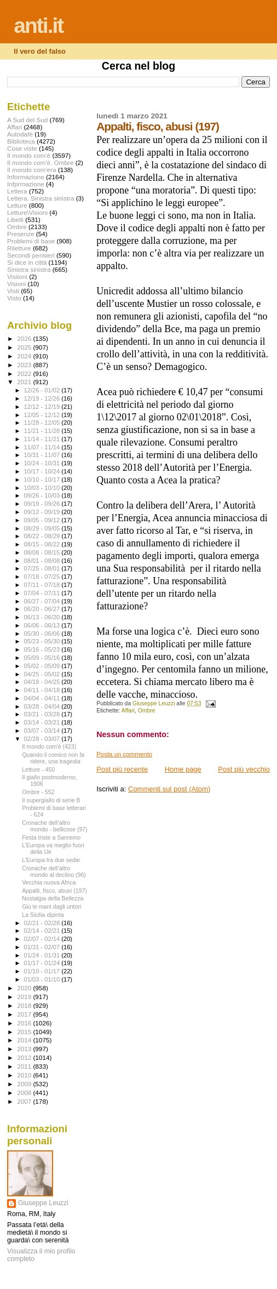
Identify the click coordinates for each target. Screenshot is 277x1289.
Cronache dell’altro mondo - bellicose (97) (55, 825)
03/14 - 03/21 (43, 722)
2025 (25, 347)
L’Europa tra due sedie (51, 860)
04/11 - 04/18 (43, 690)
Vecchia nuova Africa (49, 882)
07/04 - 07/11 (43, 593)
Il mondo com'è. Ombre (40, 162)
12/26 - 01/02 (43, 390)
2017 (25, 1014)
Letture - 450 (38, 769)
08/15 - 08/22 (43, 544)
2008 (25, 1092)
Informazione (25, 176)
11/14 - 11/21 (43, 439)
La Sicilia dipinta (43, 914)
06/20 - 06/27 (43, 609)
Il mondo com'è (28, 155)
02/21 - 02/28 (43, 923)
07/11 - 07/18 (43, 584)
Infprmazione (25, 183)
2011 (25, 1066)
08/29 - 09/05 (43, 528)
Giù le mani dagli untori (51, 906)
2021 (25, 381)
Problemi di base (31, 240)
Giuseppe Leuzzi (43, 1203)
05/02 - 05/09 (43, 666)
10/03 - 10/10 (43, 487)
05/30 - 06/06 (43, 633)
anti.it (38, 25)
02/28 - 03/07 (43, 738)
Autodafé (20, 134)
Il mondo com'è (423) (49, 746)
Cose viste (22, 148)
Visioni (16, 283)
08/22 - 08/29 (43, 536)
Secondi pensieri (31, 255)
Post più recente (122, 769)
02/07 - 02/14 (43, 939)
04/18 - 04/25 (43, 681)
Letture (17, 205)
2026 (25, 338)
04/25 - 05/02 (43, 674)
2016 (25, 1022)
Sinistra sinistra (28, 269)
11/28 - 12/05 (43, 422)
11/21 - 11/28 (43, 430)
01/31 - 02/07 (43, 947)
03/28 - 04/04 (43, 706)
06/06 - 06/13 (43, 625)
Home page (183, 769)
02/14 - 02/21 (43, 930)
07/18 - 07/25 (43, 576)
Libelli (15, 219)
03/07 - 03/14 (43, 730)
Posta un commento (124, 754)
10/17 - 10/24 (43, 471)
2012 (25, 1057)
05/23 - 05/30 (43, 641)
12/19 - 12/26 (43, 398)
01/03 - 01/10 (43, 979)
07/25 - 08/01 (43, 568)
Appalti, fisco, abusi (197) (54, 890)
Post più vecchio (244, 769)
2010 (25, 1075)
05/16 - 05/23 (43, 649)
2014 (25, 1039)
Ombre (146, 711)
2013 (25, 1048)
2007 (25, 1101)
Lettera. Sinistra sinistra (40, 198)
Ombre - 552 (38, 792)
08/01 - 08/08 (43, 560)
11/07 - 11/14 (43, 447)
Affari (128, 711)
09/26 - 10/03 (43, 495)
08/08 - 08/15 (43, 552)
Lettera (17, 191)
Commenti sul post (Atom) (169, 789)
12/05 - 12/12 (43, 415)
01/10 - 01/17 (43, 971)
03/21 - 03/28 (43, 714)
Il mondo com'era (31, 169)
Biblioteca (21, 141)
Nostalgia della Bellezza (52, 898)
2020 (25, 987)
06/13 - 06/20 (43, 617)
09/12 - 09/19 (43, 512)
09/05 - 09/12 (43, 520)
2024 (25, 356)
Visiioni (17, 276)
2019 (25, 996)
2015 (25, 1031)
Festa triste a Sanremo (51, 837)
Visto (14, 297)
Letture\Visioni (27, 212)
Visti (13, 290)
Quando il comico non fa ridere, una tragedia (53, 758)
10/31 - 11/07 (43, 455)
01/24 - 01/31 (43, 955)
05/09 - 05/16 (43, 657)
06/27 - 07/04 (43, 601)
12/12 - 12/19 (43, 406)
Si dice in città (27, 262)
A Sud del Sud (27, 119)
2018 (25, 1005)
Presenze (20, 233)
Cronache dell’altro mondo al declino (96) (54, 871)
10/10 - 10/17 (43, 479)
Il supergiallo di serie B (51, 800)
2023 (25, 364)
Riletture (19, 248)
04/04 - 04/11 (43, 698)
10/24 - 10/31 (43, 463)
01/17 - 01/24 (43, 963)
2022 (25, 373)
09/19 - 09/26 (43, 503)
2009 (25, 1083)
